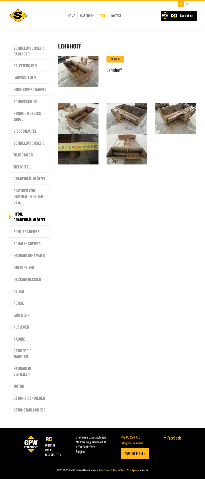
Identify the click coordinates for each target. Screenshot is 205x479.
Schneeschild (25, 101)
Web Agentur (133, 470)
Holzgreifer (23, 267)
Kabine (19, 339)
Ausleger (21, 327)
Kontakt (116, 15)
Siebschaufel (24, 131)
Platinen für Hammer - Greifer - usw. (29, 196)
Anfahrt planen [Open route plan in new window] (135, 453)
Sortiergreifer (26, 231)
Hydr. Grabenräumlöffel (29, 216)
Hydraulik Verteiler (22, 371)
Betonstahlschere (29, 409)
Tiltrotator (23, 154)
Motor (18, 386)
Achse (18, 303)
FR (187, 4)
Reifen (18, 291)
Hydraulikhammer (29, 255)
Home (71, 15)
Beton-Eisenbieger (29, 398)
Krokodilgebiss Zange (27, 116)
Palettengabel (25, 65)
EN (194, 4)
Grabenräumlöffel (29, 178)
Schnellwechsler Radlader (28, 50)
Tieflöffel (21, 166)
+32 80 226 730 (130, 437)
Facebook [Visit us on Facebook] (172, 438)
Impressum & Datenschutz (112, 470)
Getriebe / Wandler (22, 353)
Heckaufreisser (27, 279)
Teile (102, 15)
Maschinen (87, 15)
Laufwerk (21, 315)
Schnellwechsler (28, 143)
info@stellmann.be (132, 443)
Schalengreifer (27, 243)
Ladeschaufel (25, 77)
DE (181, 4)
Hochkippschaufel (29, 89)
